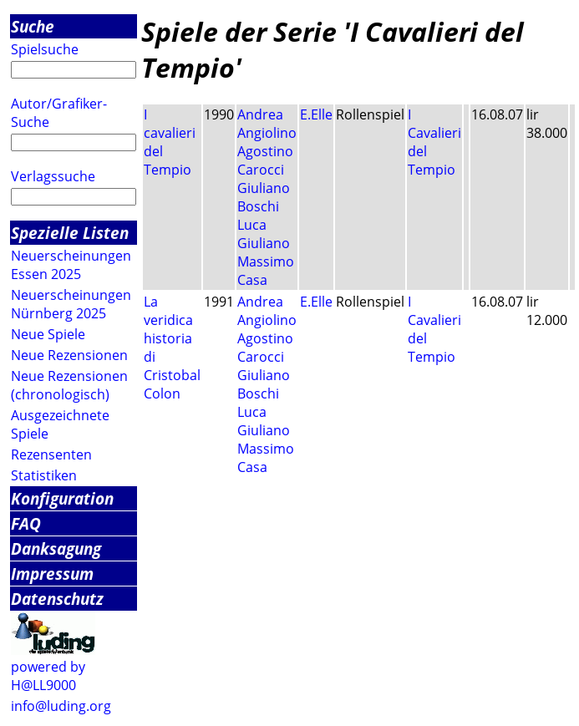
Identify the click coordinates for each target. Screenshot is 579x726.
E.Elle (316, 114)
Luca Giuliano (263, 234)
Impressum (52, 573)
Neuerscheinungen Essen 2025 (71, 264)
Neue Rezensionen (69, 355)
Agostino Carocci (265, 160)
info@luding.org (61, 706)
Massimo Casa (265, 270)
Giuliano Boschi (263, 197)
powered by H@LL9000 (48, 675)
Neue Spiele (48, 334)
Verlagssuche (53, 176)
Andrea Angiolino (267, 123)
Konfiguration (62, 498)
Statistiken (44, 475)
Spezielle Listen (70, 232)
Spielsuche (45, 49)
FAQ (26, 523)
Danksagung (56, 548)
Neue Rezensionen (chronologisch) (69, 385)
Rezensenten (51, 454)
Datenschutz (57, 598)
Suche (32, 26)
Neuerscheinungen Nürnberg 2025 (71, 304)
